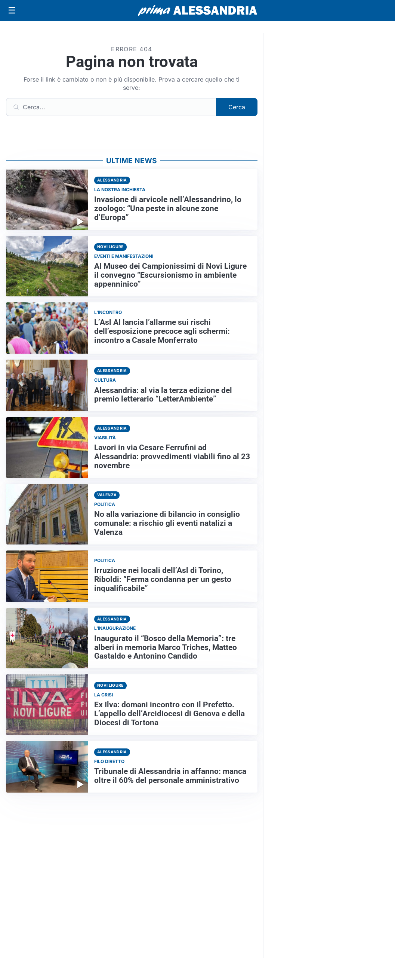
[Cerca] (111, 107)
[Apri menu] (12, 10)
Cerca (236, 107)
